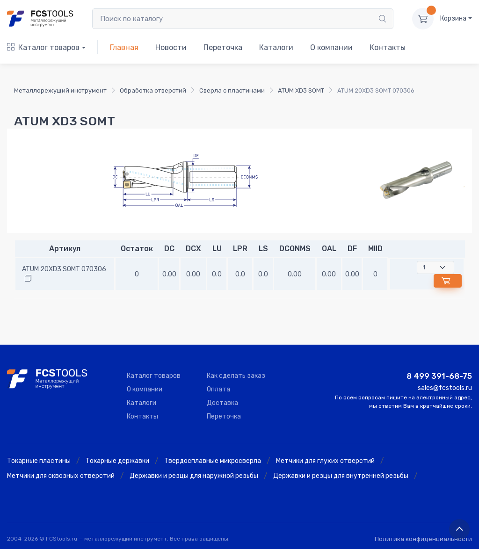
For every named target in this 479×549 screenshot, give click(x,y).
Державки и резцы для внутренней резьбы (340, 476)
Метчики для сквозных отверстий (61, 476)
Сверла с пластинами (232, 90)
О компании (331, 47)
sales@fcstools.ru (445, 388)
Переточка (222, 47)
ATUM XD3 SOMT (301, 90)
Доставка (222, 403)
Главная (124, 47)
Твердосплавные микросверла (212, 461)
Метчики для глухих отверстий (325, 461)
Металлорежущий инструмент (60, 90)
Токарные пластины (39, 461)
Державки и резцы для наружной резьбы (194, 476)
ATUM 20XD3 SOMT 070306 (64, 269)
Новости (171, 47)
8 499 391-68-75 (439, 376)
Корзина (453, 18)
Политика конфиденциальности (423, 538)
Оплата (218, 389)
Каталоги (276, 47)
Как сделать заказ (236, 376)
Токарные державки (117, 461)
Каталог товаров (43, 47)
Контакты (388, 47)
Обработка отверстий (153, 90)
